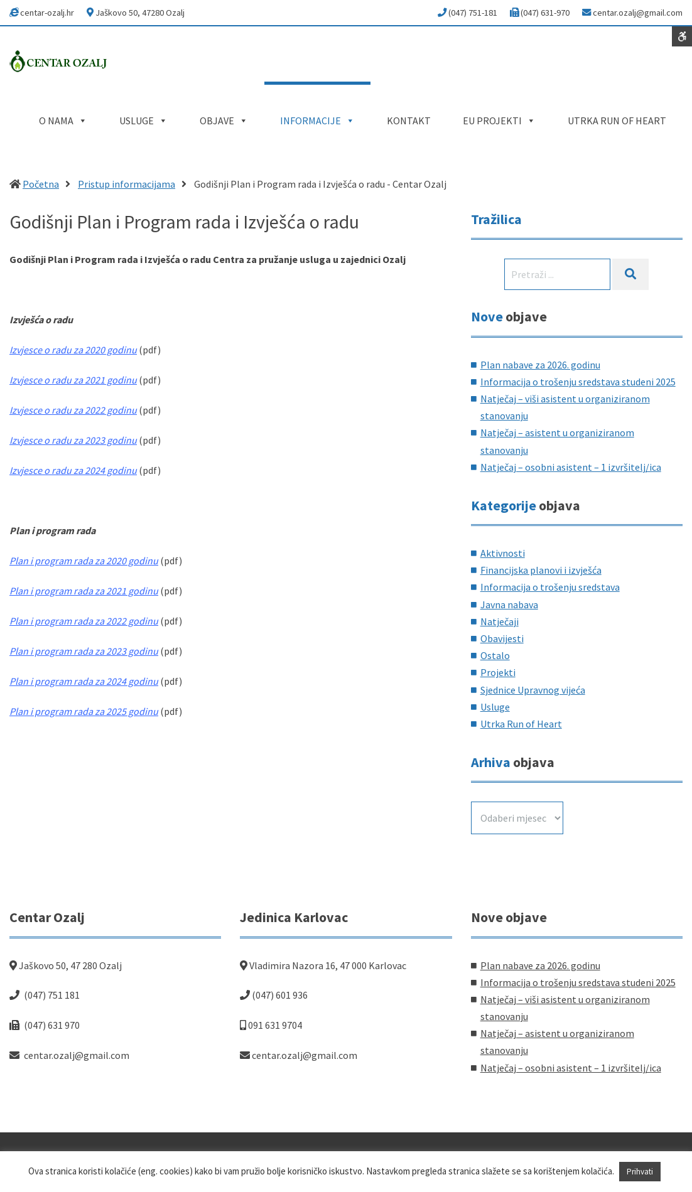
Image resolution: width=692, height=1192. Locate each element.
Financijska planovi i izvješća (541, 570)
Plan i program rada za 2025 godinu (83, 711)
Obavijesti (502, 638)
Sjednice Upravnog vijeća (532, 690)
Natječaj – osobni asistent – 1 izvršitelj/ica (570, 467)
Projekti (498, 672)
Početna (41, 184)
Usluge (495, 707)
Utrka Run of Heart (521, 723)
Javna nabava (509, 604)
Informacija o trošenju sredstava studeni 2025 (578, 381)
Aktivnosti (502, 553)
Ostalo (495, 655)
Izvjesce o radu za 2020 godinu (73, 349)
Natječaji (499, 621)
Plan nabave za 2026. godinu (540, 364)
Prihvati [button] (640, 1171)
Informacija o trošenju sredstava (550, 587)
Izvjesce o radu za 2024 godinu (73, 470)
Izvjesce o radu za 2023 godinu (73, 440)
